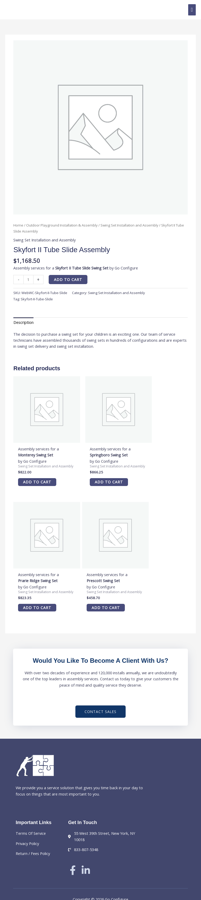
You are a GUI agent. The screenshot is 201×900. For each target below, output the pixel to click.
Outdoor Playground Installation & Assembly (62, 225)
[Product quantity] (28, 279)
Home (18, 225)
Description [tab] (23, 322)
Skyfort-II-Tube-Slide (37, 299)
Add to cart (68, 279)
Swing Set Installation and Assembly (129, 225)
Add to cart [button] (35, 475)
